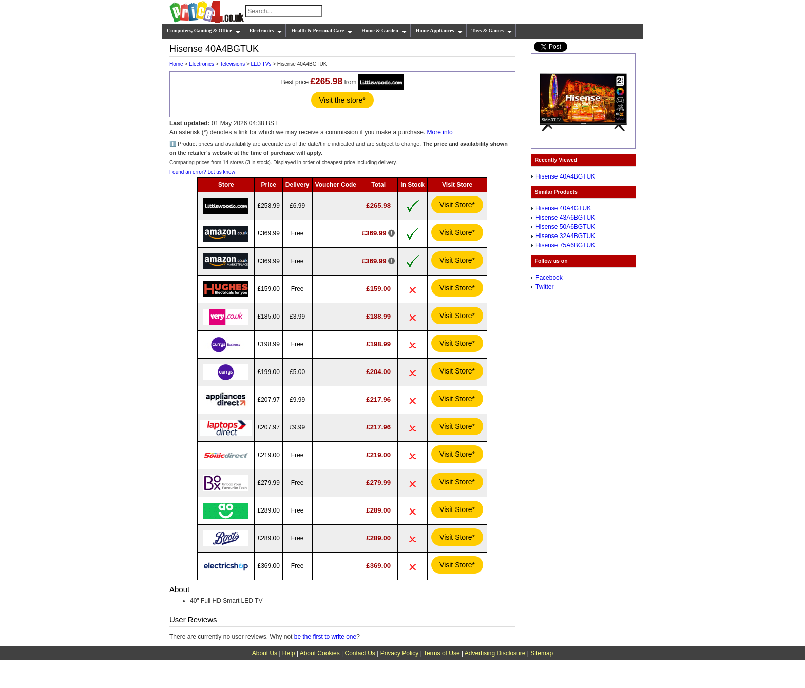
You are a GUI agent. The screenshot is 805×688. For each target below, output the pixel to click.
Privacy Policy (399, 653)
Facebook (549, 277)
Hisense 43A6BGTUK (565, 217)
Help (288, 653)
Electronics (266, 31)
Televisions (232, 64)
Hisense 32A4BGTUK (565, 236)
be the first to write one (325, 636)
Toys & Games (492, 31)
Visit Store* (457, 205)
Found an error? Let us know (202, 172)
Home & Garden (384, 31)
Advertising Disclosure (495, 653)
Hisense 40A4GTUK (563, 208)
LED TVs (261, 64)
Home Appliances (439, 31)
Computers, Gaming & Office (204, 31)
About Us (264, 653)
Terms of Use (442, 653)
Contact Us (360, 653)
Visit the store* (342, 100)
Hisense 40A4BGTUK (565, 176)
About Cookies (320, 653)
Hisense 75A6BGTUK (565, 245)
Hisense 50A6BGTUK (565, 226)
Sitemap (541, 653)
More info (440, 132)
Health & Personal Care (322, 31)
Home (176, 64)
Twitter (544, 286)
